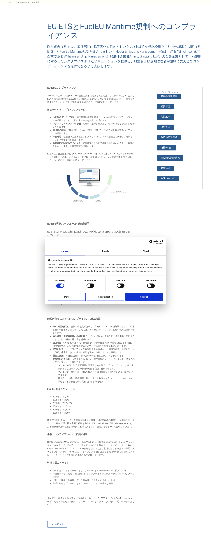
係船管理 (165, 127)
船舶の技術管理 (169, 96)
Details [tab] (105, 251)
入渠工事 (165, 117)
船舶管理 (35, 2)
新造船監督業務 (169, 137)
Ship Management (22, 2)
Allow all (144, 297)
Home (10, 2)
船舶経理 (165, 168)
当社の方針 (167, 147)
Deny (66, 297)
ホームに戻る (57, 524)
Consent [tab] (65, 251)
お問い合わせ (168, 178)
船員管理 (165, 106)
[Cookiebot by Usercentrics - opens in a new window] (151, 242)
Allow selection (105, 297)
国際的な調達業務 (170, 158)
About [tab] (146, 251)
